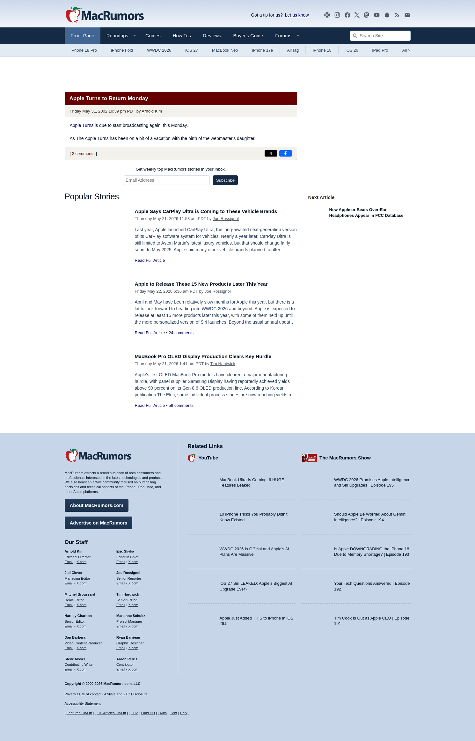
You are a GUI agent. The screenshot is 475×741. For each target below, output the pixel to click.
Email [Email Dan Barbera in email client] (69, 646)
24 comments (181, 332)
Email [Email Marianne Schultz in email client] (120, 625)
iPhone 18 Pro (84, 50)
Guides (153, 35)
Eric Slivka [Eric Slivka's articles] (125, 550)
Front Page (82, 35)
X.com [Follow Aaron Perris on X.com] (133, 668)
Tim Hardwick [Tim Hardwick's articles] (127, 593)
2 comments (83, 153)
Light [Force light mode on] (173, 713)
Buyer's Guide (248, 35)
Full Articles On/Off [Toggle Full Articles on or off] (111, 713)
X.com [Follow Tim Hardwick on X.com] (133, 603)
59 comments (181, 405)
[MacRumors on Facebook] (347, 15)
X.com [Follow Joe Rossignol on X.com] (133, 581)
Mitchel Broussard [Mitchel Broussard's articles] (80, 593)
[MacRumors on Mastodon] (366, 15)
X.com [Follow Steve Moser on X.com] (81, 668)
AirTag (293, 50)
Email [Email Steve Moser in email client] (69, 668)
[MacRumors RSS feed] (397, 15)
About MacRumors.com (96, 503)
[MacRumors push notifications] (387, 15)
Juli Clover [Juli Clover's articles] (74, 571)
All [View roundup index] (406, 50)
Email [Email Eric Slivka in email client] (120, 560)
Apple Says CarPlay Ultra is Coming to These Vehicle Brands (213, 211)
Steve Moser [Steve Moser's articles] (75, 657)
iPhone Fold (122, 50)
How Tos (182, 35)
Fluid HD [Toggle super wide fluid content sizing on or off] (148, 713)
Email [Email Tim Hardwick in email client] (120, 603)
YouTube (208, 456)
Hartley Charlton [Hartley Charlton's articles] (78, 614)
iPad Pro (380, 50)
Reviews (212, 35)
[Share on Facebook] (285, 153)
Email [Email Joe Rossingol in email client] (120, 581)
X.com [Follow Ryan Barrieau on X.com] (133, 646)
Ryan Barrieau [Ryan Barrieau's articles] (128, 636)
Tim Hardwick (222, 363)
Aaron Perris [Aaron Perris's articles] (126, 657)
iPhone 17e (262, 50)
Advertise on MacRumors (99, 521)
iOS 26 (352, 50)
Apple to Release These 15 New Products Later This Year (208, 284)
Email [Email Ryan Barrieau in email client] (120, 646)
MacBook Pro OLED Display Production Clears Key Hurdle (210, 356)
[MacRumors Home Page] (104, 15)
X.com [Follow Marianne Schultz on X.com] (133, 625)
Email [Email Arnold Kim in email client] (69, 560)
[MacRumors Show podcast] (327, 15)
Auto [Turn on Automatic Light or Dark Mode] (163, 713)
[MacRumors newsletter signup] (407, 15)
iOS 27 (191, 50)
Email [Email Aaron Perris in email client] (120, 668)
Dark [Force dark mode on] (183, 713)
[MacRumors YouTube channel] (377, 15)
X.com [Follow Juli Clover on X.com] (81, 581)
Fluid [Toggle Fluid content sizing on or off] (134, 713)
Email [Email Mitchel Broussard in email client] (69, 603)
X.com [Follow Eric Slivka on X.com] (133, 560)
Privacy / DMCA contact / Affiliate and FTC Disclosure (106, 694)
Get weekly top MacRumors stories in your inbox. (181, 169)
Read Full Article (150, 260)
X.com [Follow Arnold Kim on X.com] (81, 560)
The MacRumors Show (345, 456)
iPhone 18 (322, 50)
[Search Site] (380, 36)
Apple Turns (82, 125)
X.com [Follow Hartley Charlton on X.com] (81, 625)
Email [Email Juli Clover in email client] (69, 581)
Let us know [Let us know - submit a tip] (297, 15)
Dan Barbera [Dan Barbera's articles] (75, 636)
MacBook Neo (225, 50)
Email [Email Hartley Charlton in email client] (69, 625)
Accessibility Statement (83, 704)
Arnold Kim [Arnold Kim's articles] (74, 550)
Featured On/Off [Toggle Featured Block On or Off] (79, 713)
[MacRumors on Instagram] (337, 15)
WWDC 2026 (159, 50)
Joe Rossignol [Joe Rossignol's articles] (128, 571)
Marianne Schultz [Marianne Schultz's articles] (130, 614)
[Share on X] (271, 153)
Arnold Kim (152, 111)
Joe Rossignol (226, 218)
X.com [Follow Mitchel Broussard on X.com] (81, 603)
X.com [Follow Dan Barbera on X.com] (81, 646)
